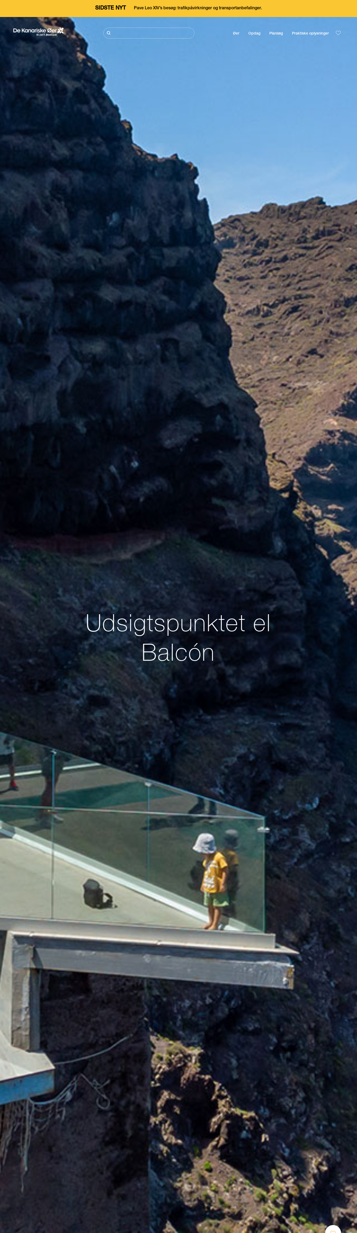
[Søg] (148, 33)
